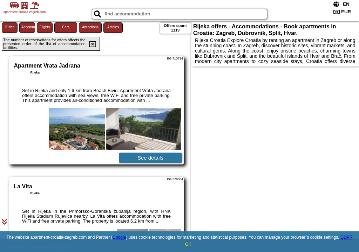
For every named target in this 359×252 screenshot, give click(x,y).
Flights (45, 27)
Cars (65, 27)
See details (150, 158)
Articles (113, 27)
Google (119, 237)
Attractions (90, 27)
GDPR (346, 237)
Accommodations (28, 27)
